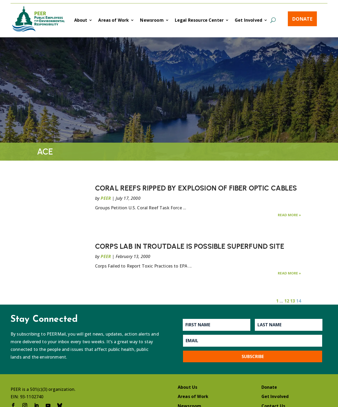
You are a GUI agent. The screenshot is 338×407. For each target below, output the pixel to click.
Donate (302, 19)
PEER (106, 198)
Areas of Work (113, 20)
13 (292, 301)
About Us (187, 387)
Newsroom (151, 20)
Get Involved (248, 20)
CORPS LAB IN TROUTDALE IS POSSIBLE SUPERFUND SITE (189, 246)
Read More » (289, 214)
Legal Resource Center (199, 20)
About (80, 20)
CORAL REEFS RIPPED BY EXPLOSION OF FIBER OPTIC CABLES (196, 188)
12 (286, 301)
